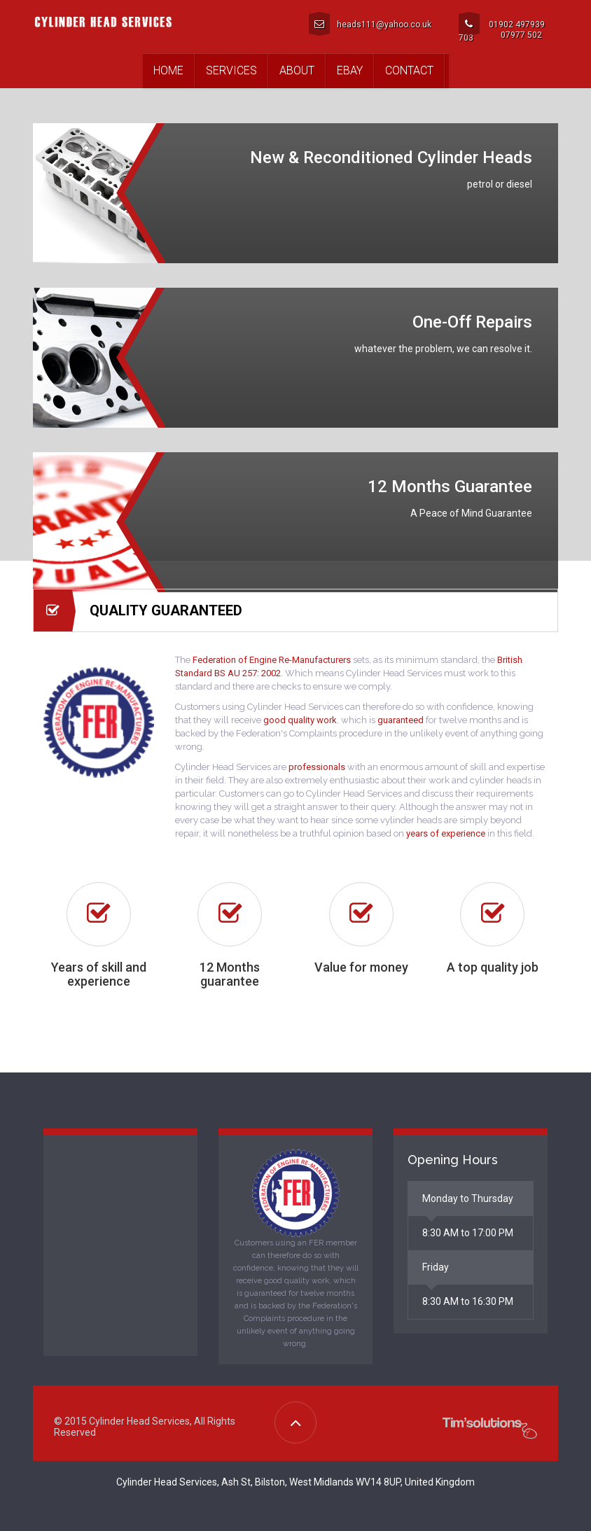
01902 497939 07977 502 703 (502, 26)
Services (231, 70)
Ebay (350, 70)
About (296, 70)
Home (168, 70)
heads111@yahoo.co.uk (370, 24)
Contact (409, 70)
